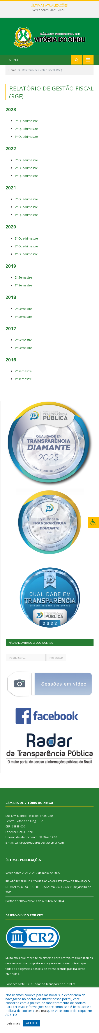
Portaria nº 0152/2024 (19, 906)
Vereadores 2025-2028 (48, 10)
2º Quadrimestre (26, 134)
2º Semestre (23, 282)
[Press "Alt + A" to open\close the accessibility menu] (93, 522)
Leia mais (41, 1010)
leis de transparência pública (57, 973)
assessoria (19, 968)
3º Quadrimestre (26, 126)
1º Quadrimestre (26, 142)
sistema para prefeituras (59, 963)
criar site (32, 963)
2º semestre (23, 376)
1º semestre (23, 384)
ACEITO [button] (31, 1023)
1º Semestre (23, 290)
